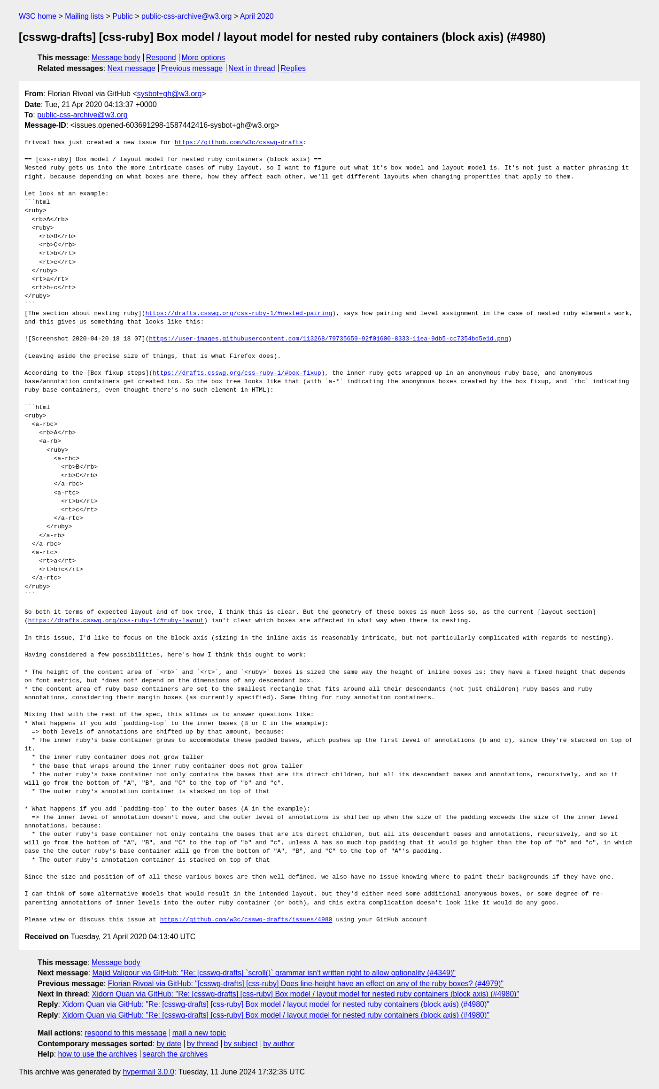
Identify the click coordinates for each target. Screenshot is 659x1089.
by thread (202, 1044)
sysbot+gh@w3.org (169, 94)
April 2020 (257, 16)
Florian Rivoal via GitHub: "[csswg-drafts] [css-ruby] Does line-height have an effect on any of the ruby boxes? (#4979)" (306, 984)
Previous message (192, 68)
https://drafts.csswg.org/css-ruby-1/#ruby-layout (116, 621)
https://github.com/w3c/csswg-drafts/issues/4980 (246, 920)
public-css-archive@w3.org (186, 16)
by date (168, 1044)
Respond (161, 58)
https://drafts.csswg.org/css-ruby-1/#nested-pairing (238, 313)
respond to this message (125, 1033)
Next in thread (251, 68)
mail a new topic (199, 1033)
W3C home (37, 16)
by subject (240, 1044)
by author (279, 1044)
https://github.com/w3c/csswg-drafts (239, 143)
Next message (131, 68)
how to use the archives (97, 1054)
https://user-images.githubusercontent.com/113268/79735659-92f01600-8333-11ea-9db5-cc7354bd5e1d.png (328, 339)
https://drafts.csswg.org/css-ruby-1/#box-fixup (237, 373)
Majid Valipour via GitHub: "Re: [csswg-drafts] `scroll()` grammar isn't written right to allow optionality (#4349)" (274, 973)
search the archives (175, 1054)
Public (122, 16)
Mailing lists (84, 16)
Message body (116, 58)
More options (203, 58)
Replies (293, 68)
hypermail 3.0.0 (148, 1072)
